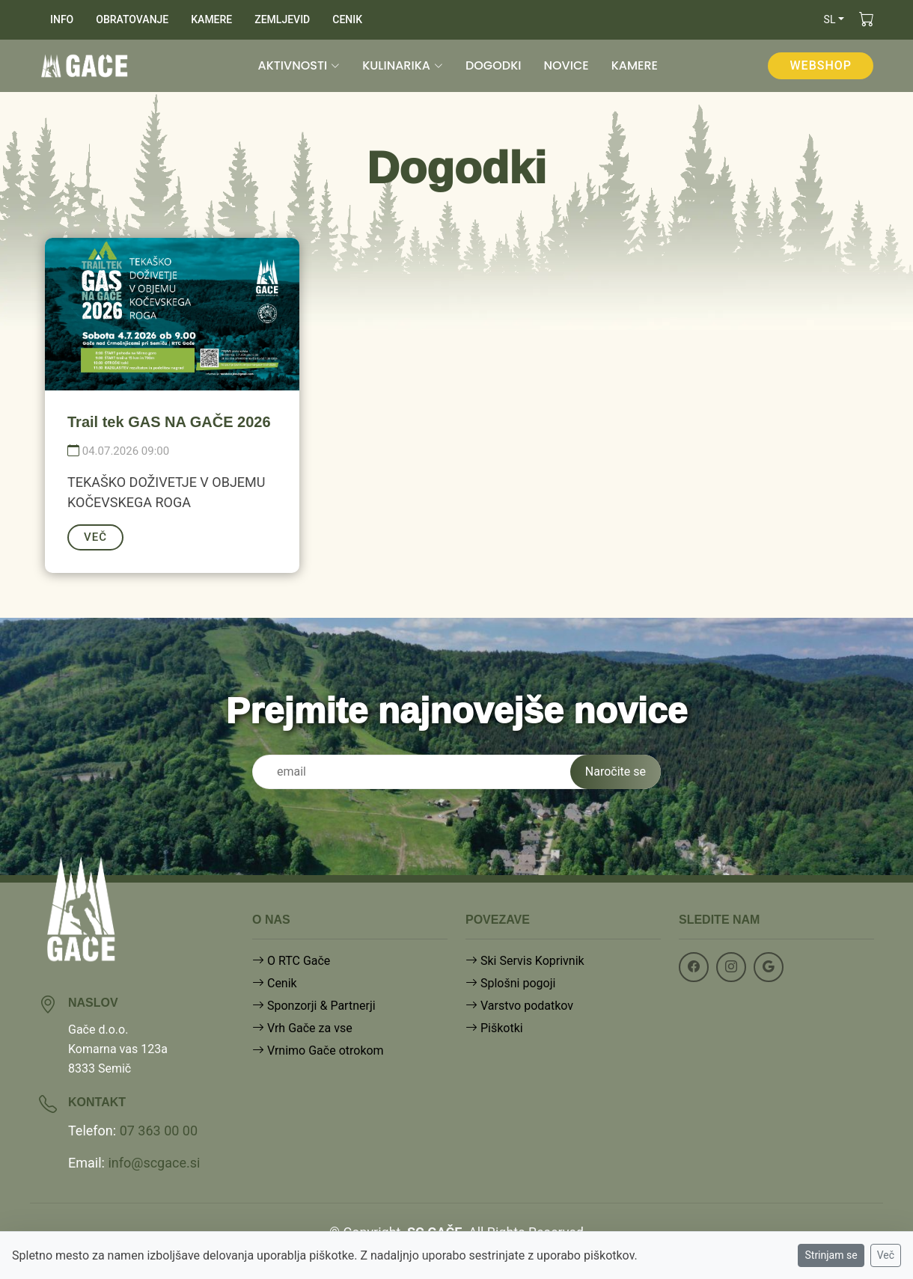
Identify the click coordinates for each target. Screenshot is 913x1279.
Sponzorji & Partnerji (314, 1006)
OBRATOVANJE (132, 19)
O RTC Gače (291, 961)
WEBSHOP (821, 65)
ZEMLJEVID (282, 19)
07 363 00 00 (159, 1130)
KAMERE (211, 19)
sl (830, 19)
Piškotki (494, 1028)
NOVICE (565, 65)
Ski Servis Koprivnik (524, 961)
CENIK (347, 19)
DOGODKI (493, 65)
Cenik (274, 983)
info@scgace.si (154, 1163)
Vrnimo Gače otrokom (318, 1050)
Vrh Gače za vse (302, 1028)
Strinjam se (830, 1255)
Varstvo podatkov (519, 1006)
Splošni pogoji (510, 983)
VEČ (95, 537)
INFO (61, 19)
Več (885, 1255)
